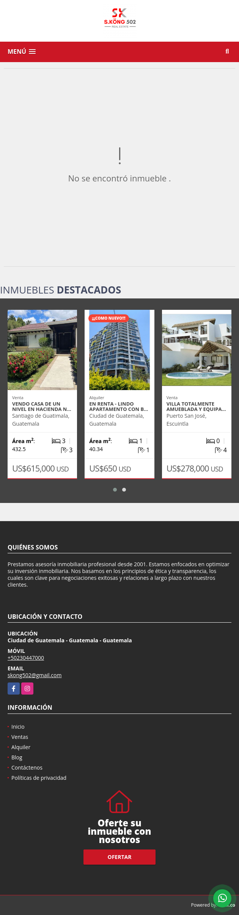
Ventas (19, 736)
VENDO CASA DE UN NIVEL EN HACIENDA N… (41, 406)
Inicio (18, 726)
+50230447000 (26, 657)
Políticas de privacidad (38, 777)
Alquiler (20, 747)
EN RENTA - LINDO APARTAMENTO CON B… (118, 406)
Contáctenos (26, 767)
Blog (16, 757)
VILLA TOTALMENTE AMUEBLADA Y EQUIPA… (196, 406)
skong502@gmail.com (34, 675)
